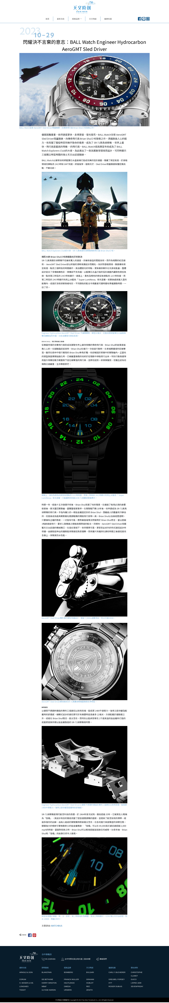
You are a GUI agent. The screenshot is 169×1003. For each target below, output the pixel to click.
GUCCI (133, 980)
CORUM (22, 980)
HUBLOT (89, 984)
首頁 (47, 19)
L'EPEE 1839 (136, 984)
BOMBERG (68, 973)
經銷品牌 (67, 968)
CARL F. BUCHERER (117, 973)
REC (88, 987)
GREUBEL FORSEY (117, 980)
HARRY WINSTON (49, 984)
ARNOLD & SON (26, 973)
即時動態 (45, 968)
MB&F (44, 987)
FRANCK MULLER (71, 980)
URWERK (68, 991)
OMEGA (67, 987)
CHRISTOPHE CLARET (136, 975)
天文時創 (93, 19)
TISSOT (22, 991)
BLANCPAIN (47, 973)
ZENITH (89, 991)
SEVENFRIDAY (137, 987)
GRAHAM (90, 980)
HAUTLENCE (69, 984)
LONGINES (24, 987)
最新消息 (60, 19)
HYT (110, 984)
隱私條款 (134, 968)
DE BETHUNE (47, 980)
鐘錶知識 (108, 19)
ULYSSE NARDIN (49, 991)
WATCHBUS (56, 926)
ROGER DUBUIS (115, 987)
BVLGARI (90, 973)
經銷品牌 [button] (76, 19)
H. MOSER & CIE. (26, 984)
